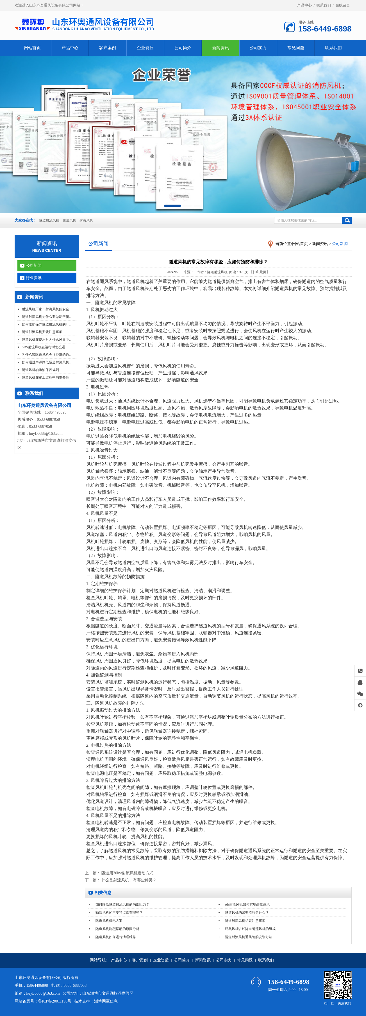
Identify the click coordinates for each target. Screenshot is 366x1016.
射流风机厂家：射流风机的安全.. (46, 309)
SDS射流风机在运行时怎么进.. (44, 347)
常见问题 (295, 48)
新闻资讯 (220, 48)
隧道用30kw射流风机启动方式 (127, 873)
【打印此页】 (259, 272)
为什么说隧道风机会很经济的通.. (46, 355)
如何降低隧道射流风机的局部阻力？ (122, 904)
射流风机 (86, 220)
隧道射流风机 (49, 220)
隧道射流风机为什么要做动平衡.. (46, 317)
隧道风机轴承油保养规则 (40, 370)
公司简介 (182, 48)
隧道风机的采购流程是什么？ (247, 913)
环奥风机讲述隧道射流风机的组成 (250, 929)
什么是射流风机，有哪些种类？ (128, 880)
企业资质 (145, 48)
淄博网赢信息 (106, 1001)
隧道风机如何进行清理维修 (116, 937)
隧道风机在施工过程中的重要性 (45, 377)
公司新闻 (34, 265)
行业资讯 (34, 278)
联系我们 (323, 5)
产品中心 (304, 5)
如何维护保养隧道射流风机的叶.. (46, 324)
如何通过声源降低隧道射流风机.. (46, 362)
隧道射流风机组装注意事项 (245, 921)
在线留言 (342, 5)
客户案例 (107, 48)
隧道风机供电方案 (109, 921)
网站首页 (32, 48)
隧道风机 (69, 220)
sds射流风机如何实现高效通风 (247, 904)
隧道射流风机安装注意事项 (42, 332)
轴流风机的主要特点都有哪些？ (119, 913)
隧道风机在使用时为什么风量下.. (46, 339)
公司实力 (258, 48)
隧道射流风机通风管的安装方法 (248, 937)
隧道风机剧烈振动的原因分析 (117, 929)
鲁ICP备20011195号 (55, 1001)
